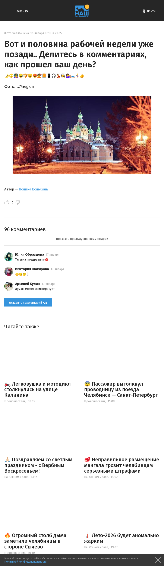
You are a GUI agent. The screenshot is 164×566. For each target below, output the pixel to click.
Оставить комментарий (28, 303)
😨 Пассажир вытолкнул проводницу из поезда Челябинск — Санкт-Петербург (121, 389)
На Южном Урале (16, 477)
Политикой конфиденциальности (25, 561)
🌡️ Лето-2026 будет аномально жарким (121, 538)
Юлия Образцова (29, 254)
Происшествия (14, 401)
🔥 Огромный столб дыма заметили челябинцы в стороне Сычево (35, 541)
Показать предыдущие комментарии (82, 239)
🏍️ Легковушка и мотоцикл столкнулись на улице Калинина (37, 389)
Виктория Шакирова (32, 269)
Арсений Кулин (27, 284)
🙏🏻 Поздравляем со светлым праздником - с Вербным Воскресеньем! (38, 465)
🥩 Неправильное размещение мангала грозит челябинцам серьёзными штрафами (121, 465)
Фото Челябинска (16, 33)
